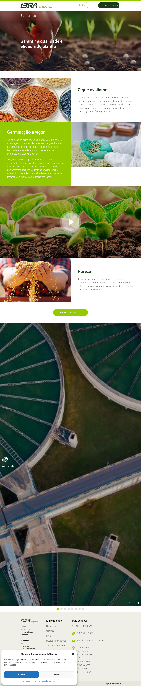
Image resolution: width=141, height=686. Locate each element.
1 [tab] (58, 609)
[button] (72, 654)
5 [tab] (72, 609)
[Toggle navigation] (61, 5)
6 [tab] (76, 609)
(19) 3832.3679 (84, 626)
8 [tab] (83, 609)
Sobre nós (51, 626)
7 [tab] (79, 609)
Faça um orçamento (70, 312)
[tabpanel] (70, 464)
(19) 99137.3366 (85, 633)
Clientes (50, 631)
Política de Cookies (29, 681)
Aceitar (21, 674)
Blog (48, 635)
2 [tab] (61, 609)
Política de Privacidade (46, 681)
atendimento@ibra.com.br (90, 640)
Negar (57, 674)
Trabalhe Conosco (55, 645)
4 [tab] (69, 609)
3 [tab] (65, 609)
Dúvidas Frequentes (56, 640)
